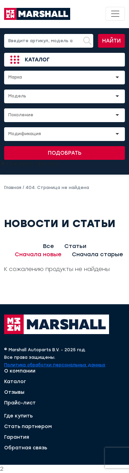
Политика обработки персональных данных (54, 365)
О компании (19, 371)
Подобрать (65, 153)
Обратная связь (25, 448)
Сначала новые (38, 254)
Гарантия (16, 437)
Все (48, 246)
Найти (111, 41)
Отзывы (14, 392)
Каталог (37, 60)
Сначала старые (97, 254)
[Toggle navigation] (115, 14)
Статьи (75, 246)
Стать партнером (28, 426)
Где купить (18, 416)
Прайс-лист (20, 403)
